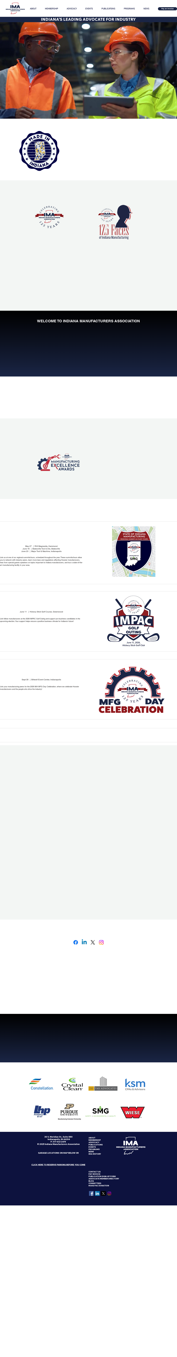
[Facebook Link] (76, 942)
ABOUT (91, 1138)
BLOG (91, 1181)
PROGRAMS (94, 1149)
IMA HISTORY (94, 1154)
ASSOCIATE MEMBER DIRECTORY (103, 1179)
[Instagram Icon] (109, 1193)
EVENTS (92, 1147)
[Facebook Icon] (91, 1193)
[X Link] (93, 942)
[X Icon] (103, 1193)
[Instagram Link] (101, 942)
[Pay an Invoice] (167, 8)
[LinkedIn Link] (84, 942)
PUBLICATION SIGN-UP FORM (102, 1176)
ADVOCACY (93, 1142)
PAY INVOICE (94, 1174)
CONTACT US (94, 1172)
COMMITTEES (94, 1183)
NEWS (91, 1151)
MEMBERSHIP (94, 1140)
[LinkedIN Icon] (97, 1193)
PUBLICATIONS (95, 1145)
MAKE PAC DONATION (98, 1185)
